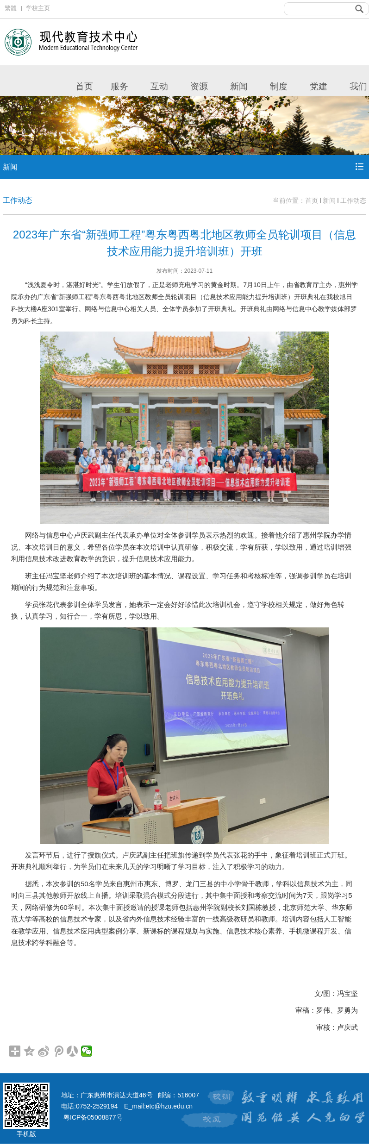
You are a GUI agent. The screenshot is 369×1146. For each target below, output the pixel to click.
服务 (119, 86)
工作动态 (353, 200)
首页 (84, 86)
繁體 (11, 8)
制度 (279, 86)
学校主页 (38, 8)
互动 (159, 86)
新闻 (239, 86)
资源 (199, 86)
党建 (318, 86)
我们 (358, 86)
